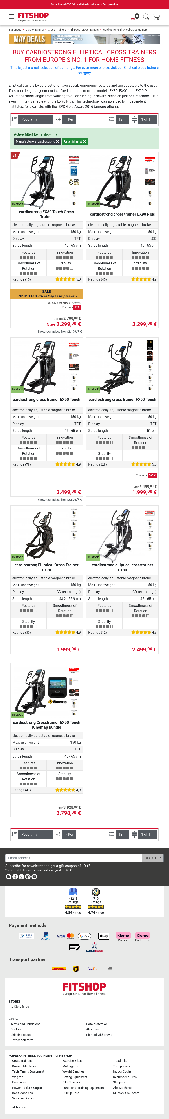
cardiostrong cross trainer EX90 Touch (46, 399)
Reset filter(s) (75, 141)
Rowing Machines (24, 1066)
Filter (69, 119)
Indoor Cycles (122, 1071)
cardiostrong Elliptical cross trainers (125, 29)
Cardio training (35, 29)
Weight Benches (73, 1071)
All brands (19, 1107)
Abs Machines (122, 1088)
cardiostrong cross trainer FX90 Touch (122, 399)
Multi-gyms (70, 1066)
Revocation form (22, 1040)
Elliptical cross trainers (85, 29)
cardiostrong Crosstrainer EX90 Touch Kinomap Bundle (46, 725)
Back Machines (22, 1093)
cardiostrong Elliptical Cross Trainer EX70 (47, 567)
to (20, 1007)
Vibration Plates (23, 1098)
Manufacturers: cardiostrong (37, 141)
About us (92, 1029)
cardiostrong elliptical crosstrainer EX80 (122, 567)
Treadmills (120, 1061)
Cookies (16, 1029)
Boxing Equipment (74, 1077)
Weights (17, 1077)
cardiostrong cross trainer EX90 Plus (122, 214)
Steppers (119, 1082)
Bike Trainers (71, 1082)
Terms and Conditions (25, 1024)
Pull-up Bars (70, 1093)
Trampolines (121, 1066)
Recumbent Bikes (125, 1077)
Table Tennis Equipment (28, 1071)
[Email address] (73, 858)
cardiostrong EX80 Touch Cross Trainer (46, 214)
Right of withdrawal (99, 1035)
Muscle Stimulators (126, 1093)
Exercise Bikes (72, 1061)
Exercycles (19, 1082)
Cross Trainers (57, 29)
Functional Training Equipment (83, 1088)
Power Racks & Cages (27, 1088)
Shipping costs (21, 1035)
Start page (15, 29)
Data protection (97, 1024)
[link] (8, 877)
